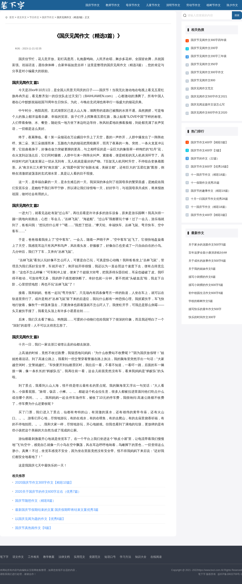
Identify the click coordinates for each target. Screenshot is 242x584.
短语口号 (110, 556)
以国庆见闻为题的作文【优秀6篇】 (40, 518)
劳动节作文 (193, 5)
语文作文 (22, 17)
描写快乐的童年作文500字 (205, 309)
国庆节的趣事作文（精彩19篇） (211, 190)
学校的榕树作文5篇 (201, 301)
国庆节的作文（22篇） (205, 158)
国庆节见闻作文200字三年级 (208, 56)
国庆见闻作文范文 (202, 88)
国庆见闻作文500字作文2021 (209, 96)
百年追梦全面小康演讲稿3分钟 (208, 252)
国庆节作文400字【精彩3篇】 (209, 142)
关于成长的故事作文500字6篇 (207, 260)
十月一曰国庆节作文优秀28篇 (209, 198)
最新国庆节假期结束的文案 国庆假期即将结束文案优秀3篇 (56, 509)
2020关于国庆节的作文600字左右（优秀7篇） (48, 491)
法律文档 (64, 556)
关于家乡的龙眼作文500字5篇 (207, 244)
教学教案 (48, 556)
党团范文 (94, 556)
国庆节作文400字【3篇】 (206, 150)
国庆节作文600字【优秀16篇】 (210, 166)
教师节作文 (113, 5)
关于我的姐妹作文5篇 (202, 268)
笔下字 (4, 556)
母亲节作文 (133, 5)
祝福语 (27, 65)
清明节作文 (173, 5)
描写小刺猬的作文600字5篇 (206, 284)
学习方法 (125, 556)
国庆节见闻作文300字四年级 (208, 40)
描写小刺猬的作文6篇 (202, 276)
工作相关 (33, 556)
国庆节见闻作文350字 (204, 64)
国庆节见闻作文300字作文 (207, 72)
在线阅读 (156, 556)
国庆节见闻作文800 (203, 80)
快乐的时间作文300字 (202, 317)
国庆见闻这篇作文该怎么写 (208, 104)
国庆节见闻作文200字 (204, 48)
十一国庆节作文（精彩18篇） (209, 174)
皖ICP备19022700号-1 (230, 574)
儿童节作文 (153, 5)
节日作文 (34, 17)
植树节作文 (214, 5)
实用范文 (79, 556)
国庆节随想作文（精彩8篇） (35, 500)
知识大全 (140, 556)
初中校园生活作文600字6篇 (206, 293)
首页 (11, 17)
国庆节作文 (93, 5)
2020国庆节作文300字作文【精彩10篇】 (44, 482)
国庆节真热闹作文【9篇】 (33, 527)
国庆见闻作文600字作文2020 (209, 112)
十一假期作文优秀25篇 (205, 182)
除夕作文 (232, 5)
